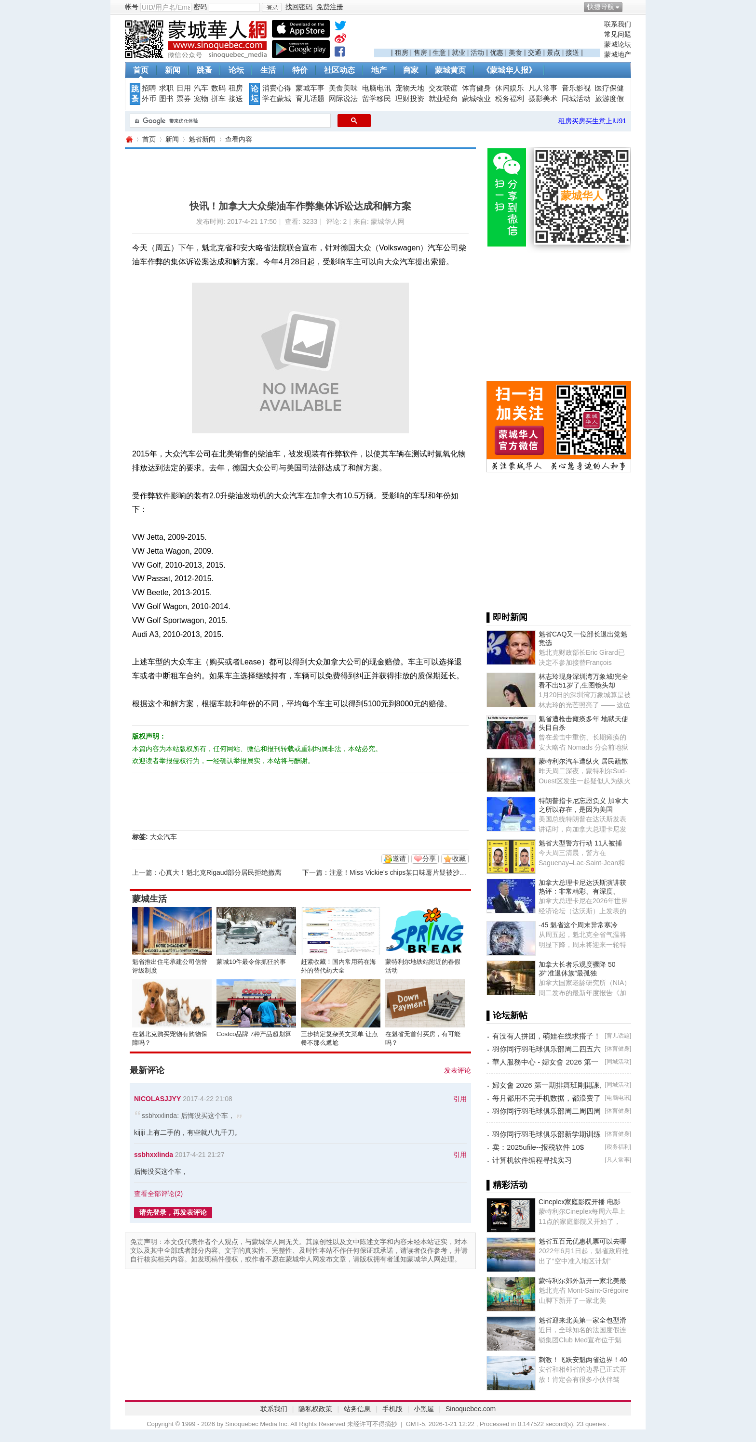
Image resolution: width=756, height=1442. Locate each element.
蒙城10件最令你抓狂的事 (251, 961)
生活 (268, 70)
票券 (183, 99)
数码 (218, 88)
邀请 (399, 858)
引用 (460, 1099)
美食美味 (343, 88)
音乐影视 (576, 88)
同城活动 (576, 99)
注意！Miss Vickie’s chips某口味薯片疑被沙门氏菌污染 (411, 872)
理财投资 (409, 99)
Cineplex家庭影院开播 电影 (580, 1202)
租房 (401, 52)
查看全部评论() (158, 1193)
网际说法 (343, 99)
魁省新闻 (202, 139)
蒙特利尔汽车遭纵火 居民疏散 (583, 761)
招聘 (149, 88)
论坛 (236, 70)
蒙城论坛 (617, 44)
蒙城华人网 (129, 139)
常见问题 (617, 34)
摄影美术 (542, 99)
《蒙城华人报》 (509, 70)
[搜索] (229, 121)
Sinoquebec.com (471, 1409)
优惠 (496, 52)
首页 (140, 70)
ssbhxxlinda (153, 1154)
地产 (379, 70)
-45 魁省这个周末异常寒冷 (578, 925)
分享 (429, 858)
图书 (166, 99)
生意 (439, 52)
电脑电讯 (376, 88)
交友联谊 (443, 88)
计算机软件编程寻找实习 (532, 1160)
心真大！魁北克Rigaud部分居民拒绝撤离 (220, 872)
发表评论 (457, 1070)
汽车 (201, 88)
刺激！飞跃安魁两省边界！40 (583, 1360)
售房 (420, 52)
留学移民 (376, 99)
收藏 (459, 858)
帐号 (131, 7)
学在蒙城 (276, 99)
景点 (553, 52)
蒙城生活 (149, 899)
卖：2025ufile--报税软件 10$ (538, 1147)
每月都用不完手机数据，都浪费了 (546, 1098)
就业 (458, 52)
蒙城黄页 (450, 70)
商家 (410, 70)
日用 (183, 88)
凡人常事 (542, 88)
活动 (477, 52)
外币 (149, 99)
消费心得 (276, 88)
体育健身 (476, 88)
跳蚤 (204, 70)
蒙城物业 (476, 99)
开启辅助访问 (628, 6)
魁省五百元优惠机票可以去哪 (582, 1241)
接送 (572, 52)
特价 (300, 70)
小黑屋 (424, 1409)
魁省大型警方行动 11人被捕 (580, 843)
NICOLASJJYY (157, 1099)
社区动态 (339, 70)
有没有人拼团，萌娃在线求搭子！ (546, 1036)
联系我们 (617, 24)
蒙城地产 (617, 54)
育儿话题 (310, 99)
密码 (200, 7)
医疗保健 (609, 88)
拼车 (218, 99)
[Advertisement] (487, 34)
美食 (515, 52)
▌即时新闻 (506, 617)
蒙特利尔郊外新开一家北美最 (582, 1281)
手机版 (392, 1409)
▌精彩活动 (506, 1185)
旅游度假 (609, 99)
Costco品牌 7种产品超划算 (253, 1034)
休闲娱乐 (509, 88)
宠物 (201, 99)
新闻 (172, 70)
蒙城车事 (310, 88)
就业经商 (443, 99)
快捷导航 (600, 7)
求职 (166, 88)
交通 (534, 52)
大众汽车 (163, 837)
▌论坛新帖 (506, 1015)
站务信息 (357, 1409)
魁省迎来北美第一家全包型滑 (582, 1320)
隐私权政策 (315, 1409)
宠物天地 (409, 88)
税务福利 (509, 99)
